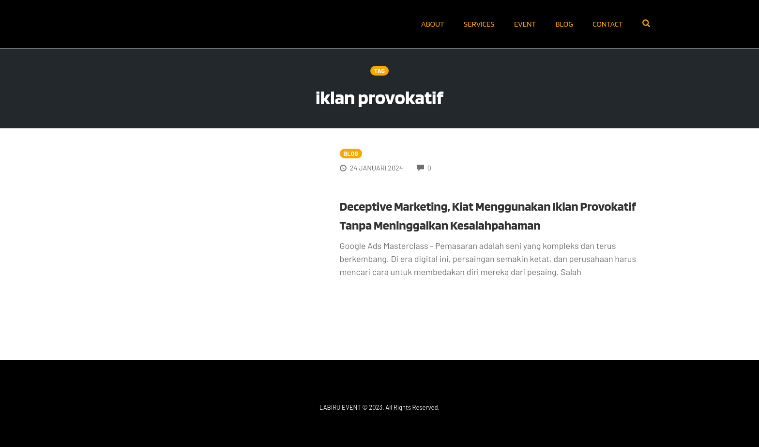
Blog (564, 24)
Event (525, 24)
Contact (607, 24)
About (432, 24)
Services (479, 24)
